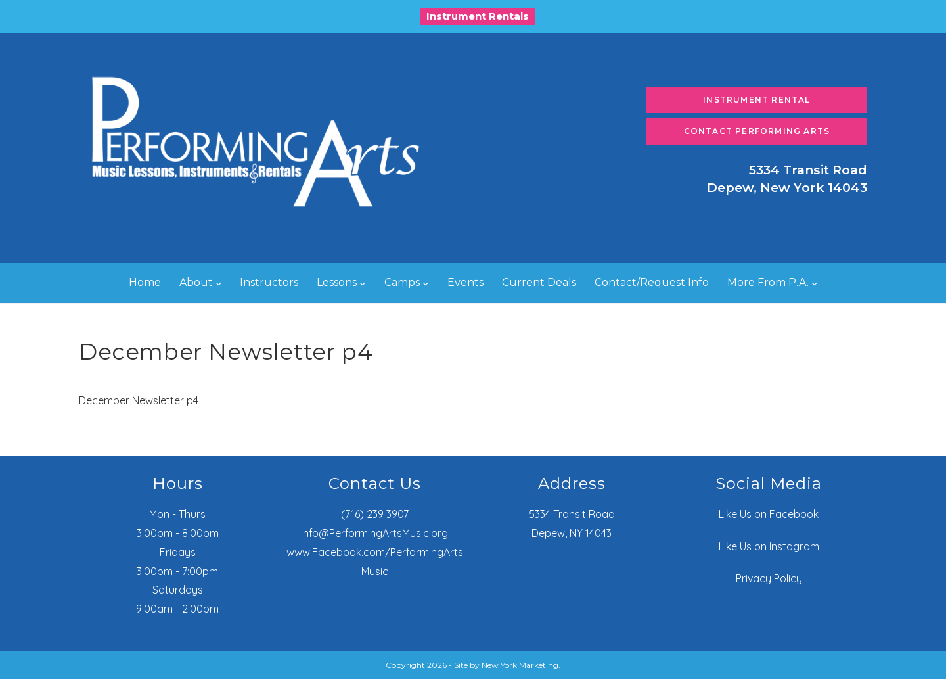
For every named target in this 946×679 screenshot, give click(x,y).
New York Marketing (520, 665)
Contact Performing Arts (757, 131)
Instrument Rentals (477, 16)
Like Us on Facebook (769, 514)
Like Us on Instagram (769, 546)
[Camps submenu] (425, 283)
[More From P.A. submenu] (814, 283)
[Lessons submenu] (362, 283)
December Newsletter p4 (138, 400)
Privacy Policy (769, 578)
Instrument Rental (756, 100)
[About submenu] (218, 283)
